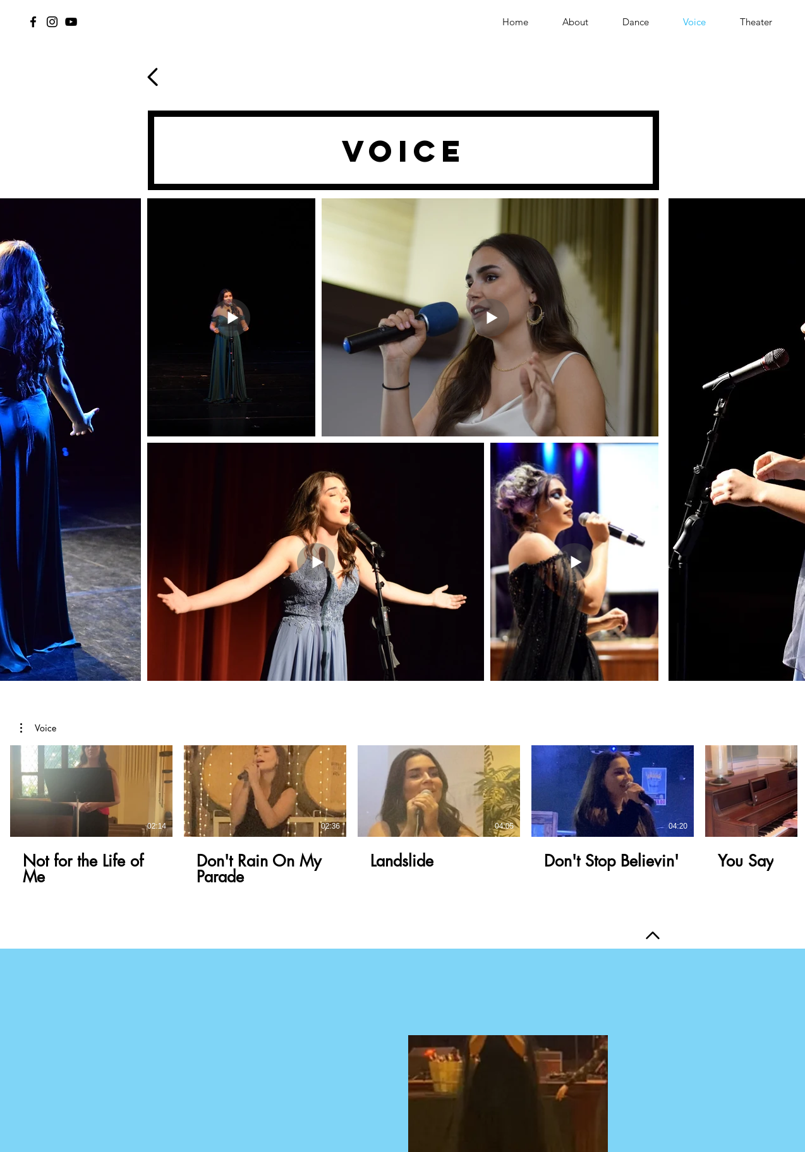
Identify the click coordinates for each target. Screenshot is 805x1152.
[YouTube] (71, 22)
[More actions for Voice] (38, 728)
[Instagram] (52, 22)
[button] (38, 728)
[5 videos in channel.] (402, 816)
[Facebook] (33, 22)
